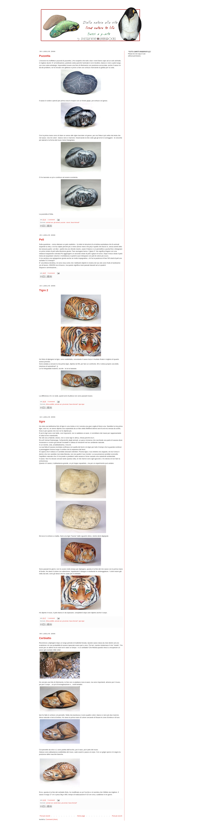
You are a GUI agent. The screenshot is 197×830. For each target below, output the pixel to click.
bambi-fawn (57, 803)
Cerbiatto (45, 638)
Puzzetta (44, 55)
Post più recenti (45, 816)
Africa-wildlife (50, 404)
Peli (41, 239)
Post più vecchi (117, 816)
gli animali (57, 222)
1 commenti (51, 219)
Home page (81, 816)
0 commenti (51, 273)
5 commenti (51, 800)
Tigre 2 (43, 290)
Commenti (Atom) (52, 819)
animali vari (49, 222)
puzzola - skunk (65, 222)
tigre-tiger (81, 404)
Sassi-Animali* (75, 222)
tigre (42, 421)
